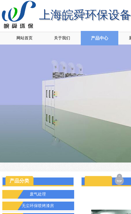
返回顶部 (120, 179)
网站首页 (24, 38)
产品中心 (99, 38)
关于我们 (62, 38)
